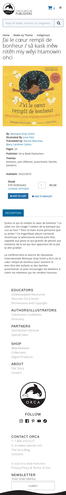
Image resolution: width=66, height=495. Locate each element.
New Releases (20, 348)
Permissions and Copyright (29, 303)
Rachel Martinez (33, 141)
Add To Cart (18, 196)
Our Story (17, 368)
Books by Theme (23, 35)
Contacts (17, 454)
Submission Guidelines (26, 315)
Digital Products (22, 357)
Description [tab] (13, 213)
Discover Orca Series (25, 299)
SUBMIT (33, 486)
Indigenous (43, 35)
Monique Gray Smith (22, 133)
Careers (16, 373)
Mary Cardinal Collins (19, 144)
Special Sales (19, 335)
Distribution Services (25, 330)
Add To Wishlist (42, 196)
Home (6, 35)
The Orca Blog (20, 450)
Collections (18, 352)
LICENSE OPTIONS (18, 188)
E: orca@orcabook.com (26, 445)
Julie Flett (28, 137)
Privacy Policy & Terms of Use (30, 468)
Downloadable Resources (28, 294)
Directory (17, 319)
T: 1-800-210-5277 (22, 441)
